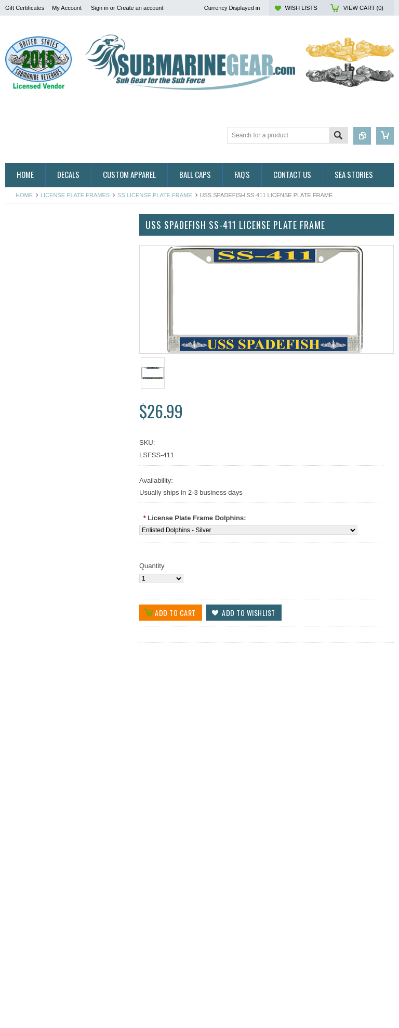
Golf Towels (22, 345)
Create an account (140, 8)
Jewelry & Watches (33, 372)
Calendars (20, 319)
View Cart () (363, 8)
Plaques (17, 398)
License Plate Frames (75, 195)
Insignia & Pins (27, 363)
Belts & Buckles (28, 310)
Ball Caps (19, 301)
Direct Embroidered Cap (41, 257)
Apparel (17, 239)
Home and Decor (30, 354)
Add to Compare (116, 544)
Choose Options (42, 544)
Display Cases (26, 336)
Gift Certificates (24, 8)
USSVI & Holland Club (38, 406)
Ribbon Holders (28, 275)
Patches (17, 389)
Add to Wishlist (95, 544)
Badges (16, 248)
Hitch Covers (24, 266)
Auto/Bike (19, 293)
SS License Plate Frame (154, 195)
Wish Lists (301, 8)
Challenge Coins (30, 327)
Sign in (100, 8)
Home (24, 195)
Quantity (151, 566)
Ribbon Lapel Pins (32, 284)
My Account (67, 8)
